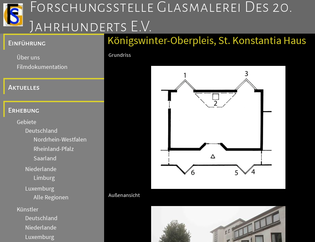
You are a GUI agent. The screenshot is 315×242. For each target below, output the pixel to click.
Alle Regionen (51, 197)
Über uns (28, 57)
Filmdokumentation (42, 67)
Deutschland (41, 130)
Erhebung (23, 110)
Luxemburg (39, 188)
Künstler (27, 209)
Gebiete (26, 122)
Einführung (27, 43)
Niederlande (40, 169)
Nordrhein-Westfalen (60, 139)
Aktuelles (24, 87)
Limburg (44, 178)
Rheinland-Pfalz (54, 149)
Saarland (45, 158)
